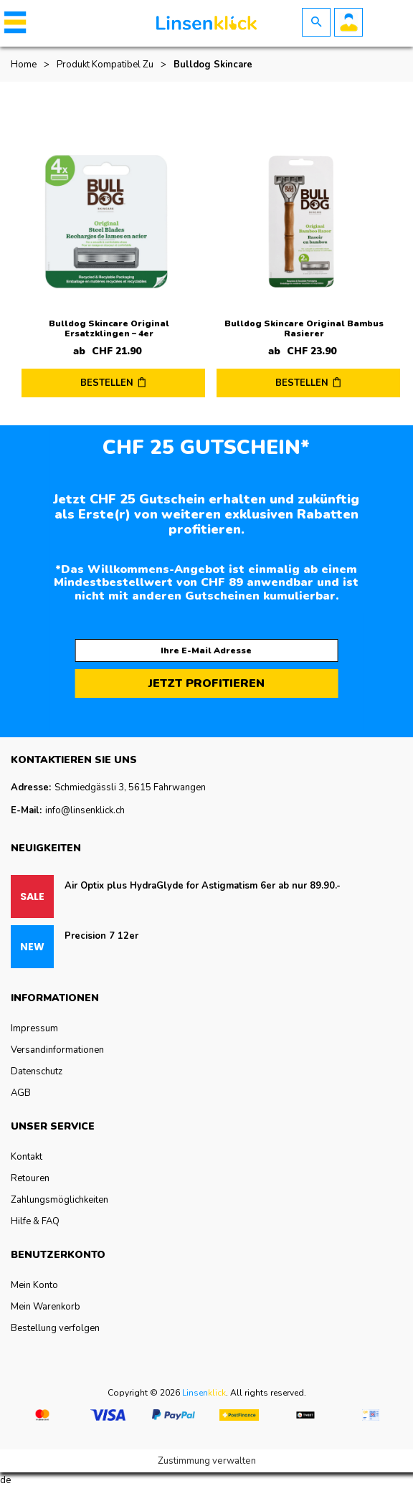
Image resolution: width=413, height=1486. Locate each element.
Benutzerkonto (348, 22)
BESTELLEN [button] (106, 383)
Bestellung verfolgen (55, 1328)
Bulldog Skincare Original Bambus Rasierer (304, 328)
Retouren (30, 1178)
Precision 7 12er (101, 935)
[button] (12, 22)
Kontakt (26, 1156)
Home (24, 64)
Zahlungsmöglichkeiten (59, 1199)
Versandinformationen (57, 1049)
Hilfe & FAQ (35, 1221)
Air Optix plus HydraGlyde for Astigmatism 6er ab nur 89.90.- (203, 885)
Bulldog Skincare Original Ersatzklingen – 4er (109, 328)
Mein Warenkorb (45, 1306)
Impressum (34, 1028)
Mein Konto (34, 1285)
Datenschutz (36, 1071)
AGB (21, 1093)
